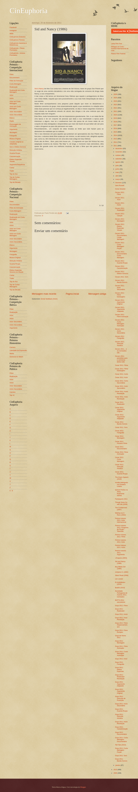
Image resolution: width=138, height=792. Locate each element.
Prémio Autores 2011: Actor (120, 541)
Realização (14, 87)
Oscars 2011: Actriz (120, 204)
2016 (115, 128)
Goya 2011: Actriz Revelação (121, 722)
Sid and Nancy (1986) (120, 562)
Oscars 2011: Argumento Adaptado (120, 309)
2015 (115, 132)
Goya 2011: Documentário (121, 733)
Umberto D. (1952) (121, 572)
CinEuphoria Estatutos (17, 37)
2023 (115, 104)
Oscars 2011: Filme (120, 193)
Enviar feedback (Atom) (49, 299)
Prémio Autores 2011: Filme (120, 535)
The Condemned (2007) (121, 508)
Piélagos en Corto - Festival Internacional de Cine (119, 48)
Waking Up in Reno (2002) (120, 514)
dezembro (119, 148)
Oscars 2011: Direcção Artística (120, 343)
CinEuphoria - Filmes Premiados (17, 49)
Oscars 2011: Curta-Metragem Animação (120, 322)
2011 (115, 146)
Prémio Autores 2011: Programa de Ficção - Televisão (121, 528)
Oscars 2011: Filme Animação (121, 315)
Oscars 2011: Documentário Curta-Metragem (121, 254)
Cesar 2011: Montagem (120, 437)
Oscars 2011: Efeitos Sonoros (121, 272)
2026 (115, 94)
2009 (115, 773)
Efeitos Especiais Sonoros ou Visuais (16, 271)
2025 (115, 98)
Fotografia (13, 136)
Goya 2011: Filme (121, 605)
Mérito (12, 353)
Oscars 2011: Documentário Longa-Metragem (121, 236)
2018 (115, 122)
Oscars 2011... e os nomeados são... (121, 351)
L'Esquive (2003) (121, 558)
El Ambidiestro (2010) (120, 583)
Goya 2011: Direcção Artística (119, 716)
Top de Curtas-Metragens (15, 178)
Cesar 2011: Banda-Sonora (121, 423)
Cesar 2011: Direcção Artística (119, 466)
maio (117, 172)
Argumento (13, 129)
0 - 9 (11, 491)
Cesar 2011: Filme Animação (121, 453)
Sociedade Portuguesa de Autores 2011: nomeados (121, 594)
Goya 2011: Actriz (121, 614)
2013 (115, 139)
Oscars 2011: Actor (120, 198)
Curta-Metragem (15, 84)
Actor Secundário (16, 112)
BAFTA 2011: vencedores (120, 601)
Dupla (12, 121)
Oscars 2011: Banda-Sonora (121, 281)
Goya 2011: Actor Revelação (121, 618)
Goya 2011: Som (121, 756)
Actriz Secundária (16, 115)
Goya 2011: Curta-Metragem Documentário (121, 739)
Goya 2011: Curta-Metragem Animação (121, 653)
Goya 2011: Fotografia (119, 663)
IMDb (11, 34)
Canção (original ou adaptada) (17, 143)
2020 (115, 115)
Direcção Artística (16, 150)
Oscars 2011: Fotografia (120, 337)
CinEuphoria (29, 11)
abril (117, 176)
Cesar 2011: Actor (121, 377)
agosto (118, 162)
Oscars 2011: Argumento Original (120, 302)
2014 (115, 135)
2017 (115, 125)
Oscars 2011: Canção (120, 214)
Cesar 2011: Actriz (121, 374)
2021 (115, 111)
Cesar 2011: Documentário (121, 448)
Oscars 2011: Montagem (120, 220)
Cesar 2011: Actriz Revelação (121, 392)
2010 (115, 769)
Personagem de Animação (15, 125)
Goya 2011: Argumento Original (120, 691)
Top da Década (15, 182)
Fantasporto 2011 (121, 499)
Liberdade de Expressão (18, 350)
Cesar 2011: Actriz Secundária (121, 382)
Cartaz (12, 168)
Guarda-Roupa (15, 153)
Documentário (15, 78)
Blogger (83, 787)
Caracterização (15, 156)
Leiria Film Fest (116, 44)
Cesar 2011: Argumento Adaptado (120, 416)
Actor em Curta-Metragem (15, 102)
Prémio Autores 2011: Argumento (120, 552)
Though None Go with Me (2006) (121, 503)
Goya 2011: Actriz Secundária (121, 705)
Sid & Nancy (39, 89)
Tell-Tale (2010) (120, 745)
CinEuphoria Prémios (17, 40)
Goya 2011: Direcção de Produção (120, 698)
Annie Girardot (120, 189)
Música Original (15, 139)
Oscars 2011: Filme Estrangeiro (120, 295)
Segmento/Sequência (17, 164)
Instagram (13, 30)
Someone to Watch (16, 357)
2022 (115, 108)
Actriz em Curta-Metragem (15, 107)
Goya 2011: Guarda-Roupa (121, 710)
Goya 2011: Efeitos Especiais (119, 669)
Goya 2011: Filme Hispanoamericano (121, 625)
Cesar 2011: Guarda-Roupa (121, 473)
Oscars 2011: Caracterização (121, 267)
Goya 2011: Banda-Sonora (121, 760)
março (117, 179)
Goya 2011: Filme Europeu (121, 631)
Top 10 (12, 395)
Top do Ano (14, 174)
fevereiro (118, 183)
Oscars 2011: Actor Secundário (120, 287)
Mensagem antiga (97, 294)
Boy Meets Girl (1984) (120, 568)
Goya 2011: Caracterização (121, 728)
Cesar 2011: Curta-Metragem (119, 459)
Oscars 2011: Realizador (120, 209)
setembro (119, 159)
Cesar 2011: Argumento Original (120, 409)
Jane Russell (119, 185)
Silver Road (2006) (121, 575)
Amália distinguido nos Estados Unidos (121, 484)
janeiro (118, 765)
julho (117, 165)
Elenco (12, 118)
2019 (115, 118)
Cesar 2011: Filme (121, 365)
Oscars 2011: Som (121, 277)
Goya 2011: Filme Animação (121, 647)
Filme (11, 74)
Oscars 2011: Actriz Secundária (120, 331)
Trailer (12, 171)
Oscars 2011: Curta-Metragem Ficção (120, 245)
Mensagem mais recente (44, 294)
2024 (115, 101)
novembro (119, 152)
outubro (118, 155)
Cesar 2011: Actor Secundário (121, 387)
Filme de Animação (16, 81)
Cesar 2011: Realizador (120, 403)
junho (117, 169)
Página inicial (72, 294)
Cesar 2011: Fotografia (119, 431)
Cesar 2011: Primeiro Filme (121, 442)
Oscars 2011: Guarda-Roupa (121, 262)
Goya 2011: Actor (121, 659)
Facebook (13, 27)
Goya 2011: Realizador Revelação (120, 677)
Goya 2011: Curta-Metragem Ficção (121, 750)
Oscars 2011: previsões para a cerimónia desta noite (121, 359)
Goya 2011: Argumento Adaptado (120, 684)
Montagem (13, 132)
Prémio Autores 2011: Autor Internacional (120, 520)
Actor (11, 95)
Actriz (12, 98)
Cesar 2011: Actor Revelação (121, 398)
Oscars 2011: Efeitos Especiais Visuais (120, 227)
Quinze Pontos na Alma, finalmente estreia (121, 492)
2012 (115, 142)
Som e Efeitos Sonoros (18, 147)
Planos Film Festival (118, 54)
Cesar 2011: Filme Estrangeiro (121, 370)
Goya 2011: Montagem (120, 642)
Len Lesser (119, 579)
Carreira (12, 347)
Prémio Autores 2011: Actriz (120, 546)
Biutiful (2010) (120, 588)
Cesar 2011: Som (121, 427)
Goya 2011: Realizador (120, 610)
